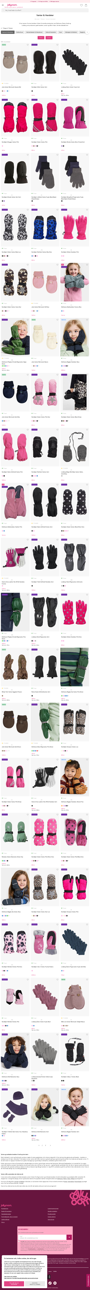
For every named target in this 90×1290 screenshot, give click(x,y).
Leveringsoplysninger (53, 1208)
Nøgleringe (83, 32)
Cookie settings (52, 1217)
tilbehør (22, 1181)
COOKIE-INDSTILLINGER (35, 1283)
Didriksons (60, 1178)
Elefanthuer (19, 32)
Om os (3, 1222)
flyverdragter (78, 1181)
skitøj (65, 1181)
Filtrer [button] (41, 37)
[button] (2, 5)
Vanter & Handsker (50, 19)
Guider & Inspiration (6, 1211)
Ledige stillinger (5, 1219)
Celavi (69, 1178)
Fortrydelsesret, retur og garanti (9, 1217)
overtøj (16, 1181)
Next (87, 32)
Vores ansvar (51, 1219)
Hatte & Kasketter (51, 32)
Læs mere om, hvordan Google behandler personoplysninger (21, 1278)
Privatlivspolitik (51, 1214)
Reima (65, 1178)
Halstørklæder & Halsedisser (34, 32)
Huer (60, 32)
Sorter (49, 37)
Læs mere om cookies (10, 1276)
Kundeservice (4, 1208)
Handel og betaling (52, 1211)
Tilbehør (42, 19)
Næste (50, 1145)
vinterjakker (70, 1181)
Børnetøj (37, 19)
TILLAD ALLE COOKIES (14, 1283)
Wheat (73, 1178)
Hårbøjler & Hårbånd (71, 32)
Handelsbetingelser (6, 1214)
